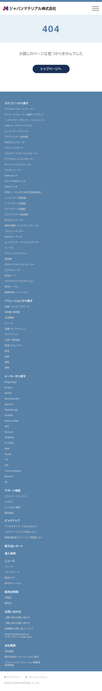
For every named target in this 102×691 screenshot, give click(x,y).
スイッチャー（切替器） (15, 209)
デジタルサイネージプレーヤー (20, 109)
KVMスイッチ (11, 186)
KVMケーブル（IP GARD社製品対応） (23, 192)
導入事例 (10, 553)
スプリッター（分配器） (15, 203)
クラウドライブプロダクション (19, 281)
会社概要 (10, 646)
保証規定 (9, 512)
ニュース (10, 561)
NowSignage (11, 409)
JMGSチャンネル (13, 583)
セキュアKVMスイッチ (15, 181)
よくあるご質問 (12, 507)
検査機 (8, 258)
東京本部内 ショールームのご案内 (22, 656)
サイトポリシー (14, 677)
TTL (6, 459)
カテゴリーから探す (16, 103)
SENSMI (9, 415)
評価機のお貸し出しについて (19, 628)
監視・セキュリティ (14, 345)
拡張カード (10, 275)
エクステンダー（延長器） (17, 136)
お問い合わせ (13, 612)
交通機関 (9, 317)
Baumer (9, 476)
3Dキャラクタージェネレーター (20, 264)
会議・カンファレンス (15, 328)
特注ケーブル (11, 286)
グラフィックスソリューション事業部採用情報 (22, 664)
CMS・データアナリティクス (18, 125)
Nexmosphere (12, 398)
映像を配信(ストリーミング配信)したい (24, 537)
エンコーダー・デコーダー (17, 131)
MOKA (8, 393)
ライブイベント (12, 334)
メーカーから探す (15, 376)
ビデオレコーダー (13, 270)
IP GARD (9, 443)
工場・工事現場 (12, 339)
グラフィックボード (14, 147)
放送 (7, 351)
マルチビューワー (13, 170)
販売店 (8, 603)
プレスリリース (12, 572)
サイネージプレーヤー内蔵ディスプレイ (24, 114)
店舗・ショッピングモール (17, 306)
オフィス (9, 323)
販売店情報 (12, 592)
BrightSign (11, 382)
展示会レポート (14, 546)
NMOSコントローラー (16, 142)
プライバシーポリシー (38, 677)
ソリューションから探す (19, 301)
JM (6, 481)
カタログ (9, 501)
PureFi (8, 454)
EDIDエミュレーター (15, 220)
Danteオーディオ (13, 236)
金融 (7, 356)
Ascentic (9, 404)
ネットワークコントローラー (18, 164)
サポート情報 (13, 491)
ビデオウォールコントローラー (19, 159)
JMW (7, 448)
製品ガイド (10, 577)
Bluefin (9, 387)
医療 (7, 367)
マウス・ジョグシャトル (16, 253)
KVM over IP (11, 175)
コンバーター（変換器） (16, 197)
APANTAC (10, 437)
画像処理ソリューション (16, 292)
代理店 (8, 597)
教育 (7, 362)
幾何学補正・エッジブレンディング (21, 225)
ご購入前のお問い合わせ (17, 617)
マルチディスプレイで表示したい (21, 531)
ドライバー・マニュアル (16, 496)
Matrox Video (12, 420)
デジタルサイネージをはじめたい (21, 526)
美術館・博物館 (12, 312)
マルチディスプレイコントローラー (21, 153)
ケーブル (9, 247)
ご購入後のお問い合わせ (17, 623)
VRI (6, 465)
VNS (7, 426)
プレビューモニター (14, 231)
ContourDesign (13, 470)
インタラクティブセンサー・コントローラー (25, 120)
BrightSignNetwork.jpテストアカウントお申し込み (18, 635)
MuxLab (9, 432)
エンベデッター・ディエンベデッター (22, 242)
